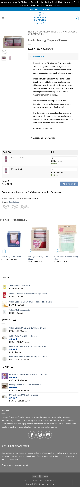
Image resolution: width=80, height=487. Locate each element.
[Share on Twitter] (13, 207)
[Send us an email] (48, 435)
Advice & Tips (50, 480)
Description (36, 56)
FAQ (41, 480)
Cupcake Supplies (46, 32)
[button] (3, 18)
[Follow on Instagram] (40, 435)
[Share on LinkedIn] (26, 207)
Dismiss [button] (56, 5)
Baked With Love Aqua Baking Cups (66, 258)
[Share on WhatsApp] (4, 207)
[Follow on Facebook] (32, 435)
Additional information (41, 138)
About (26, 480)
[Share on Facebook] (8, 207)
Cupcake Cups (36, 34)
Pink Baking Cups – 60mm (11, 257)
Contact (34, 480)
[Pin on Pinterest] (22, 207)
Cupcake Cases (67, 32)
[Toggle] (30, 56)
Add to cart (69, 184)
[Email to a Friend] (17, 207)
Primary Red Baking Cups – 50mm (38, 258)
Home (31, 32)
